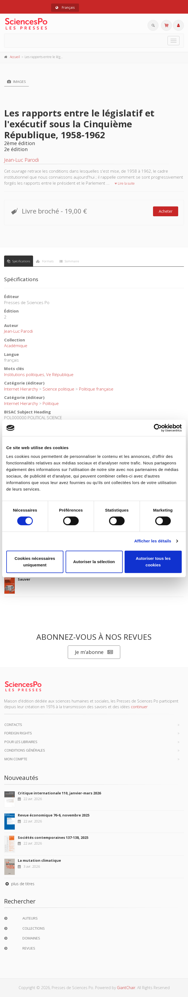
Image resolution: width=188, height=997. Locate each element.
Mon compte (15, 758)
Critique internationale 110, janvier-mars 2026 (59, 793)
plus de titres (19, 883)
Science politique (58, 389)
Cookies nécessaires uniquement (34, 561)
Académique (15, 345)
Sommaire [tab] (69, 261)
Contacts (13, 724)
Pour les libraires (20, 741)
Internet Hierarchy (21, 389)
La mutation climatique (39, 860)
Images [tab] (16, 81)
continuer (139, 706)
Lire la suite (125, 183)
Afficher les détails (152, 541)
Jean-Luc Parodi (21, 160)
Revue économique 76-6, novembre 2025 (53, 815)
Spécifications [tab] (18, 261)
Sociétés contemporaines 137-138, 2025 (53, 837)
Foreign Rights (18, 733)
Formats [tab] (45, 261)
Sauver (24, 579)
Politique (51, 403)
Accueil (15, 57)
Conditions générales (24, 750)
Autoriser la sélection (94, 561)
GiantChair (126, 987)
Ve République (60, 374)
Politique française (96, 389)
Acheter (165, 211)
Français (65, 7)
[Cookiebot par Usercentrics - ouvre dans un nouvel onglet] (158, 428)
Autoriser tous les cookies (153, 561)
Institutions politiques (24, 374)
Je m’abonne (94, 652)
